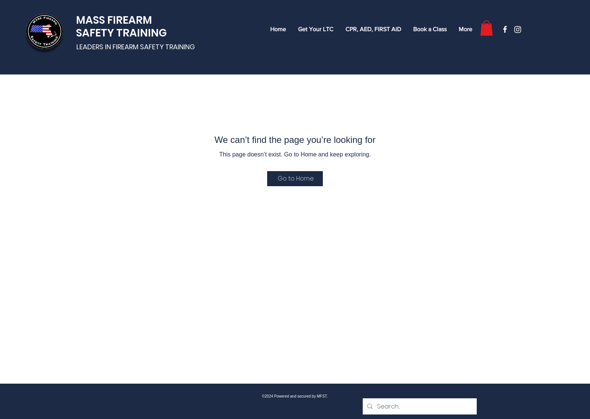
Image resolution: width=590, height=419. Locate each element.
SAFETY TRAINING (121, 33)
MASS (91, 20)
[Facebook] (504, 29)
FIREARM (129, 20)
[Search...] (419, 406)
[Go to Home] (295, 178)
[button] (486, 28)
